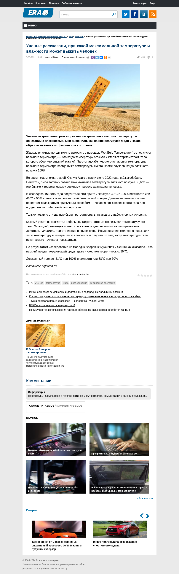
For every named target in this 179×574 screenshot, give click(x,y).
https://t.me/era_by (80, 274)
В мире (56, 57)
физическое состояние (102, 283)
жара (65, 283)
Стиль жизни (68, 57)
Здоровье (80, 57)
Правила (54, 3)
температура (53, 283)
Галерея (31, 510)
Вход (152, 3)
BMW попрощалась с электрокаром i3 (52, 305)
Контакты (41, 3)
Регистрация (139, 3)
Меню (30, 25)
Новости (48, 57)
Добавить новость (72, 3)
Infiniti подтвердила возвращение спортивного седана (120, 534)
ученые (39, 283)
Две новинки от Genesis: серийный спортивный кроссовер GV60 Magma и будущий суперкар (59, 536)
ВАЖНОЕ (32, 417)
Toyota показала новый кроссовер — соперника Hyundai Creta (66, 300)
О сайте (28, 3)
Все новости (146, 498)
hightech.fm (49, 266)
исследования (79, 283)
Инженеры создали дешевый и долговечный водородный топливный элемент (76, 291)
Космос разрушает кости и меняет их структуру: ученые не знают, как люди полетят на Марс (85, 296)
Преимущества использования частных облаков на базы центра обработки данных (79, 309)
